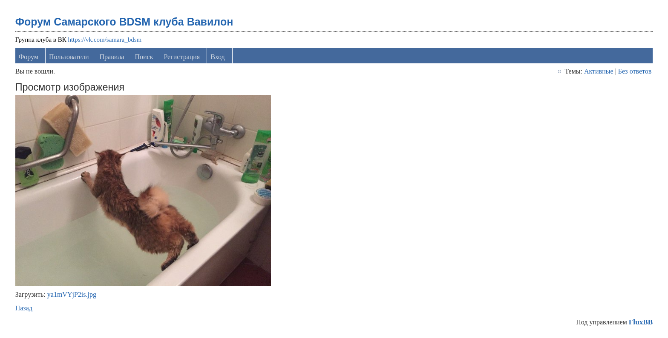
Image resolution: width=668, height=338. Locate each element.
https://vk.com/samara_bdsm (104, 39)
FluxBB (641, 322)
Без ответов (634, 71)
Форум (28, 56)
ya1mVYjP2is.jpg (71, 294)
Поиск (144, 56)
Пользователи (69, 56)
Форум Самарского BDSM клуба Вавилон (124, 22)
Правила (112, 56)
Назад (23, 308)
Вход (217, 56)
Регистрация (182, 56)
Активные (598, 71)
